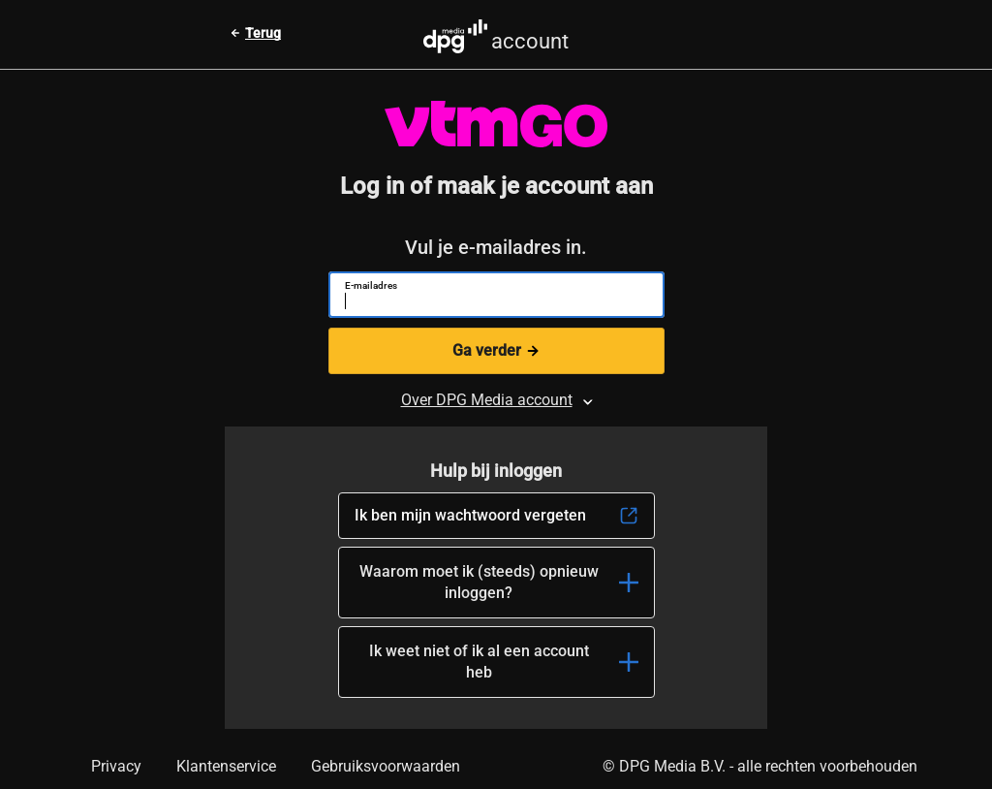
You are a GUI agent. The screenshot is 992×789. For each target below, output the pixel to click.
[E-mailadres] (489, 303)
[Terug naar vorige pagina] (255, 33)
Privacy (116, 766)
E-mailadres (371, 285)
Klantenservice (226, 766)
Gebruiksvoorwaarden (385, 766)
